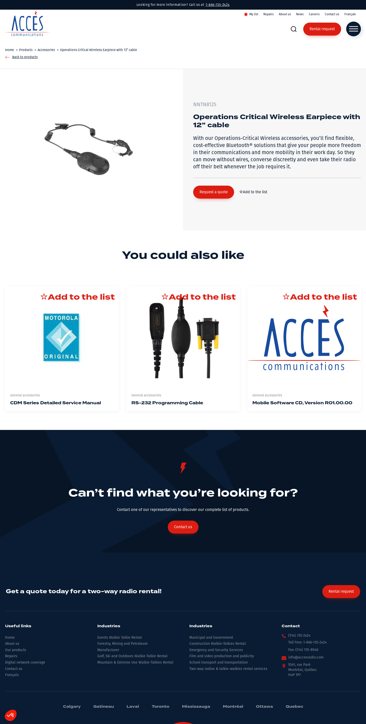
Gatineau (103, 706)
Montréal (233, 706)
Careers (314, 14)
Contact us (332, 14)
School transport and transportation (218, 662)
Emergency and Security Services (216, 650)
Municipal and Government (211, 637)
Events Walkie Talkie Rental (119, 637)
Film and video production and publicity (221, 656)
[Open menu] (353, 29)
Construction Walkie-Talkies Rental (217, 643)
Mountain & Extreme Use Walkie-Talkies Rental (135, 662)
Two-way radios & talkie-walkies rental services (228, 669)
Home (10, 637)
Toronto (160, 706)
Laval (133, 706)
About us (285, 14)
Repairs (268, 14)
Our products (15, 650)
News (300, 14)
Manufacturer (108, 650)
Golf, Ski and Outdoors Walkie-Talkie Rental (132, 656)
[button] (213, 192)
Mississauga (196, 706)
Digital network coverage (25, 662)
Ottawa (264, 706)
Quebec (294, 706)
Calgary (72, 706)
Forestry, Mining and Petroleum (122, 643)
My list (253, 14)
